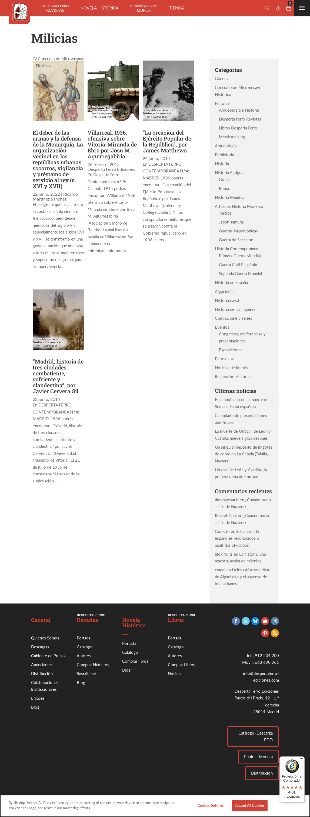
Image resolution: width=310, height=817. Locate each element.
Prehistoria (224, 154)
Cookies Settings (211, 809)
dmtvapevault (227, 499)
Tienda (176, 7)
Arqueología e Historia (239, 110)
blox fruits (224, 554)
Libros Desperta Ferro (238, 127)
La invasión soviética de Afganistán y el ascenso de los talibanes (242, 576)
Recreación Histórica (233, 376)
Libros (144, 8)
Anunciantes (42, 664)
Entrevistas (225, 358)
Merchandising (232, 136)
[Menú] (301, 759)
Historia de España (231, 282)
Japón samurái (231, 221)
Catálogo (85, 646)
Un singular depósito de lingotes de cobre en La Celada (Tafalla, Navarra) (243, 454)
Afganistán (224, 291)
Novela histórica (99, 7)
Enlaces (38, 698)
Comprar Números (93, 664)
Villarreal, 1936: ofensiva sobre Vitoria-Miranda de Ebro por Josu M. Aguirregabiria (112, 144)
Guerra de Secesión (236, 239)
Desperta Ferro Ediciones (111, 169)
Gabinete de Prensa (48, 655)
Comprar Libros (181, 664)
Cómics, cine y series (233, 318)
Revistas (55, 8)
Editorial (222, 103)
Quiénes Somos (45, 637)
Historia (222, 163)
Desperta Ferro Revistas (240, 118)
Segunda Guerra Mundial (240, 273)
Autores (84, 655)
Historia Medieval (230, 197)
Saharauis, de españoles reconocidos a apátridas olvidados (237, 538)
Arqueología (225, 145)
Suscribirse (86, 673)
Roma (224, 188)
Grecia (224, 179)
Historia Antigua (229, 172)
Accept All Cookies (250, 809)
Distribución (42, 673)
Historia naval (227, 300)
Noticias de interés (231, 367)
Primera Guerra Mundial (240, 255)
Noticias (175, 673)
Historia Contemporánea (236, 248)
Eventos (222, 327)
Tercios (225, 213)
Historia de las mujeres (235, 309)
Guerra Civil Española (238, 264)
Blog (35, 707)
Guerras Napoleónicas (238, 230)
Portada (83, 637)
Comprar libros (135, 661)
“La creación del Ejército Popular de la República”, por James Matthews (167, 141)
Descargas (40, 646)
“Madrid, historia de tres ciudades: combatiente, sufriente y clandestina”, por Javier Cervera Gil (58, 376)
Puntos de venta (258, 756)
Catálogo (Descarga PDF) (255, 736)
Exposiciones (230, 349)
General (222, 78)
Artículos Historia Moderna (239, 206)
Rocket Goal (226, 515)
